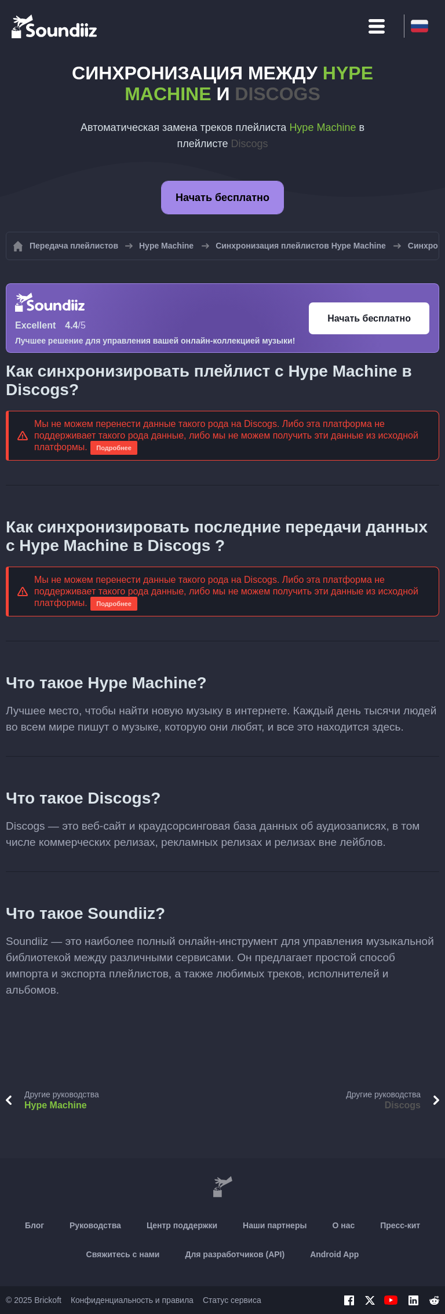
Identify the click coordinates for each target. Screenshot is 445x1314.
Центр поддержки (182, 1225)
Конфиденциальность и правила (132, 1300)
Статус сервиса (232, 1300)
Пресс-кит (400, 1225)
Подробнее (114, 447)
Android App (334, 1254)
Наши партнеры (275, 1225)
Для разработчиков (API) (234, 1254)
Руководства (95, 1225)
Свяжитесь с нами (123, 1254)
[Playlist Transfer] (55, 26)
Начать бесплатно (222, 197)
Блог (34, 1225)
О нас (343, 1225)
